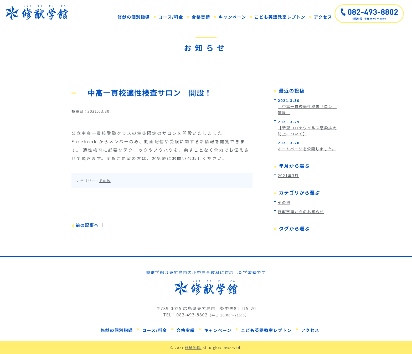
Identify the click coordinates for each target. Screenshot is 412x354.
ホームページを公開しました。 (307, 148)
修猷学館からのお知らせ (301, 211)
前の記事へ (87, 225)
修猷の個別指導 (133, 17)
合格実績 (201, 17)
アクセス (323, 17)
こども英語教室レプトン (280, 17)
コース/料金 (170, 17)
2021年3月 (288, 175)
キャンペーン (232, 17)
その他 (105, 180)
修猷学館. (193, 347)
